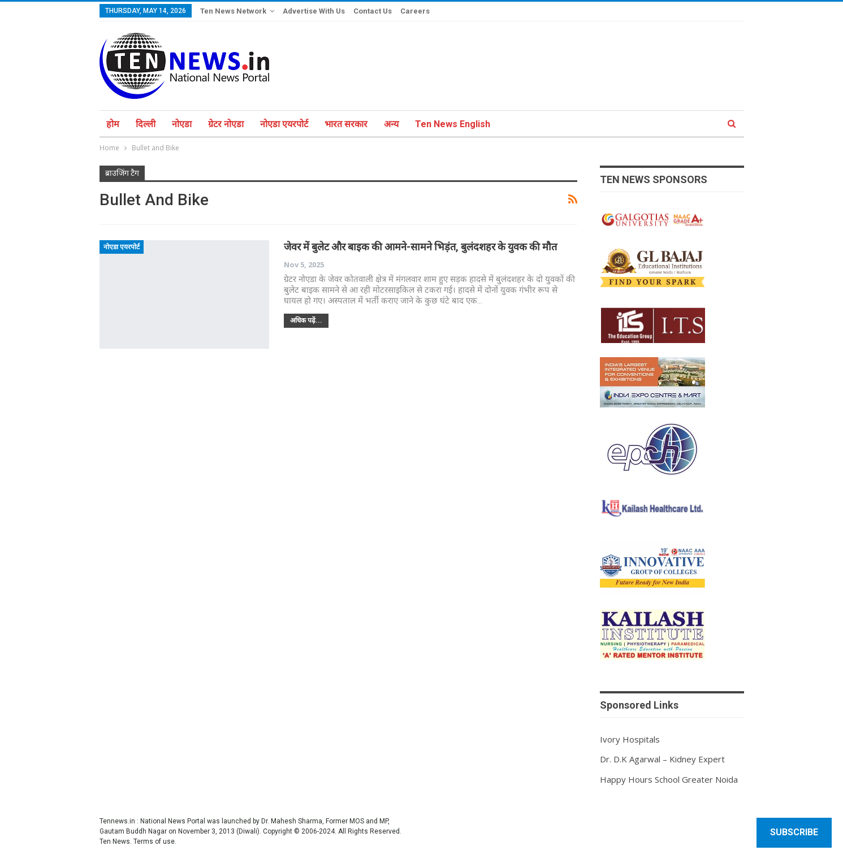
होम (112, 124)
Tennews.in (117, 821)
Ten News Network (233, 11)
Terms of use (154, 841)
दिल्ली (145, 124)
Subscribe (794, 832)
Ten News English (452, 124)
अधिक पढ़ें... (306, 320)
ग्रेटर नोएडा (226, 124)
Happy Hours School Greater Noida (669, 779)
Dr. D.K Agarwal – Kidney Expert (662, 759)
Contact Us (372, 11)
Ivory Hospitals (630, 739)
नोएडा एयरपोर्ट (284, 124)
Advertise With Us (314, 11)
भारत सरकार (346, 124)
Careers (415, 11)
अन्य (391, 124)
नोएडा (182, 124)
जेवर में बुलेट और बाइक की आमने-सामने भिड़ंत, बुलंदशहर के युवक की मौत (420, 247)
